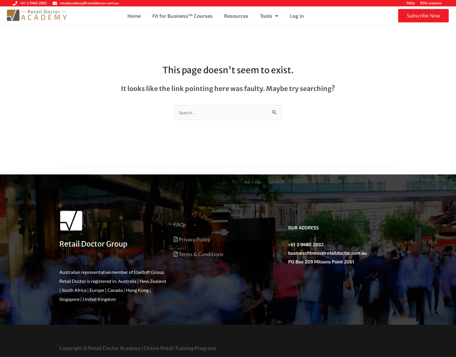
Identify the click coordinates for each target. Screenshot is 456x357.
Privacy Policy (192, 239)
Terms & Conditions (198, 254)
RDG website (431, 3)
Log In (297, 16)
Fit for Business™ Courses (182, 16)
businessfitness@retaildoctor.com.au (327, 253)
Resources (236, 16)
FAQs (411, 3)
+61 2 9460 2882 (306, 244)
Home (134, 16)
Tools (269, 15)
